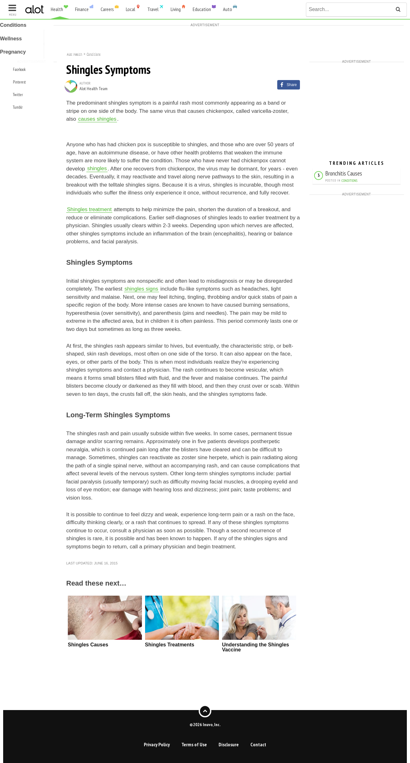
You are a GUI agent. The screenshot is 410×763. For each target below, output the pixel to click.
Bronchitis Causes (343, 173)
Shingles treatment (89, 209)
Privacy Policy (157, 744)
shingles (97, 169)
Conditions (93, 53)
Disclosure (229, 744)
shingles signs (141, 289)
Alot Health (74, 53)
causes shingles (97, 119)
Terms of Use (194, 744)
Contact (258, 744)
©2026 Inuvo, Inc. (205, 724)
